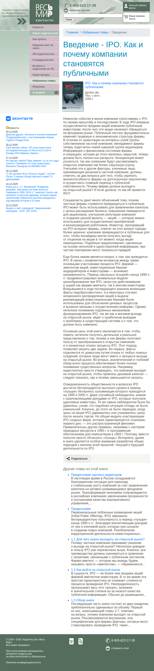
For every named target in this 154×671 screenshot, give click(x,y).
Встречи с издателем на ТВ (43, 67)
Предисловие (81, 508)
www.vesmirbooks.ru (20, 656)
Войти (132, 8)
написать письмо (79, 10)
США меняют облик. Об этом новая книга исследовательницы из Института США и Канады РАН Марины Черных (28, 150)
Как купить (39, 39)
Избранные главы (44, 80)
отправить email (120, 648)
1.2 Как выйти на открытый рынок (95, 569)
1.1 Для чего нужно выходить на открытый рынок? (108, 539)
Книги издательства (45, 33)
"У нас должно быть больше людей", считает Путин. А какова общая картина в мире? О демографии (30, 176)
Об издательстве (43, 53)
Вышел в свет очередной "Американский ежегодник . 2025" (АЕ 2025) (28, 209)
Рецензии (39, 86)
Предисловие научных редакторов (96, 474)
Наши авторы (41, 74)
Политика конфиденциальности (23, 662)
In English (39, 92)
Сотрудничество (43, 59)
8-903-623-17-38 (82, 6)
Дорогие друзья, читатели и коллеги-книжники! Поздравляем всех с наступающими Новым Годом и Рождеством (31, 137)
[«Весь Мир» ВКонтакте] (19, 118)
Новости (38, 27)
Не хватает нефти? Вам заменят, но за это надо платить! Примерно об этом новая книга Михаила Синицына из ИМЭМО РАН (32, 163)
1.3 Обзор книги (82, 600)
